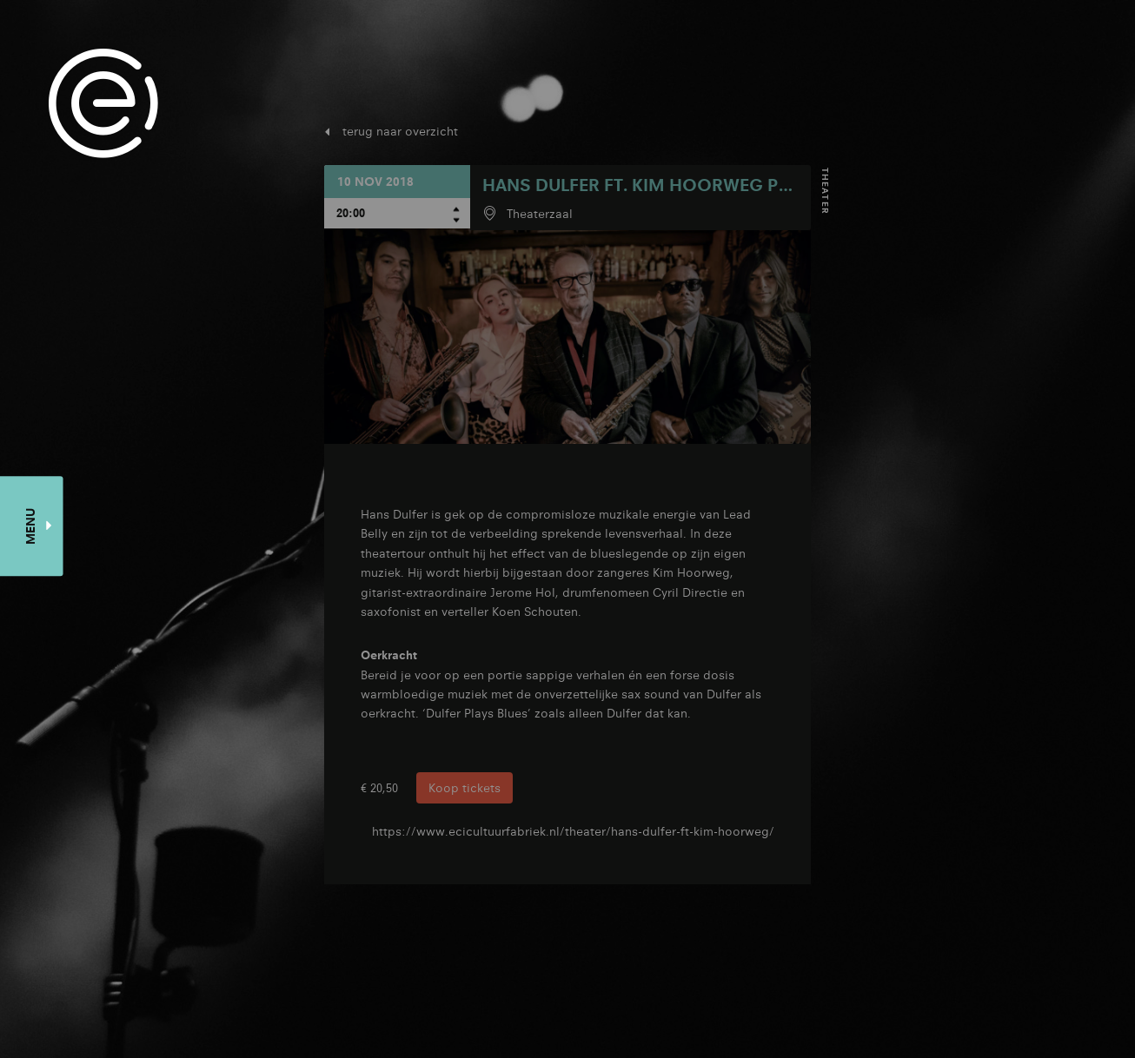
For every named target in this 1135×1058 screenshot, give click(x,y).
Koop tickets (464, 788)
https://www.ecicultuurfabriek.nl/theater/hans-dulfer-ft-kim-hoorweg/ (573, 831)
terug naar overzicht (400, 131)
